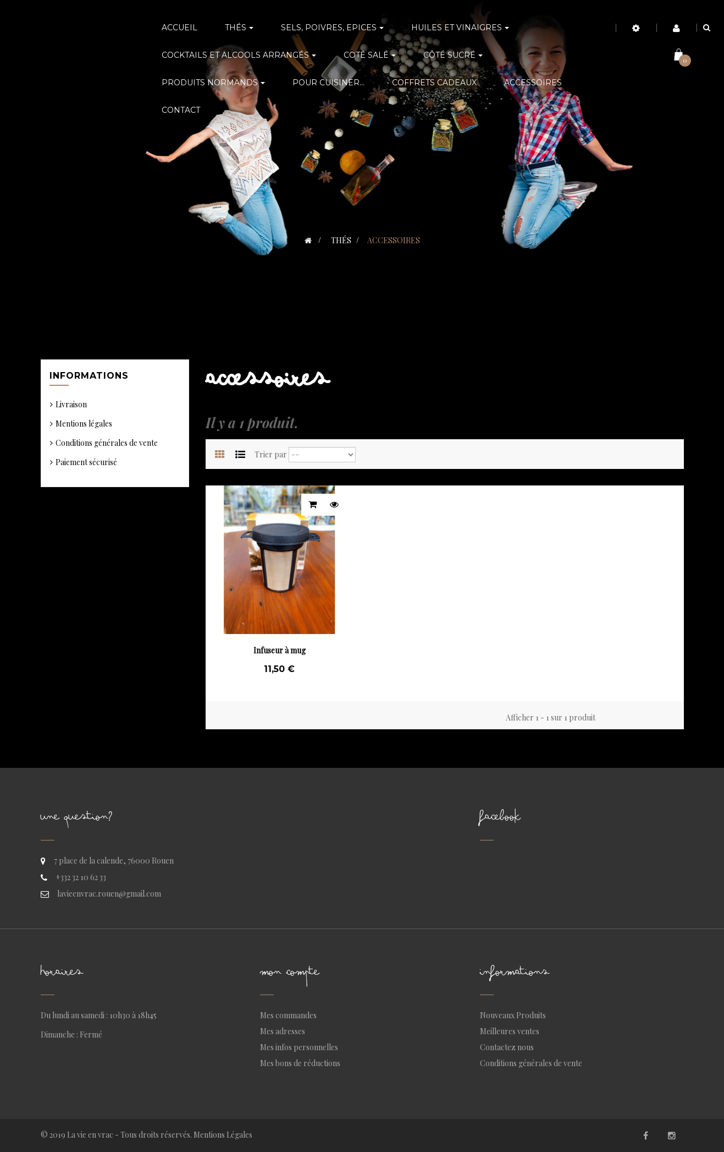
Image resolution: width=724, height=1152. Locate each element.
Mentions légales (84, 423)
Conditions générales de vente (107, 443)
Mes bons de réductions (300, 1063)
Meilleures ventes (509, 1031)
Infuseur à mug (279, 650)
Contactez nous (507, 1047)
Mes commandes (288, 1015)
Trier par (271, 454)
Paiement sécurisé (86, 462)
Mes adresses (282, 1031)
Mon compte (289, 974)
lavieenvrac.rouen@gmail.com (109, 893)
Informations (89, 375)
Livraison (71, 404)
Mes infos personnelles (299, 1047)
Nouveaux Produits (513, 1015)
